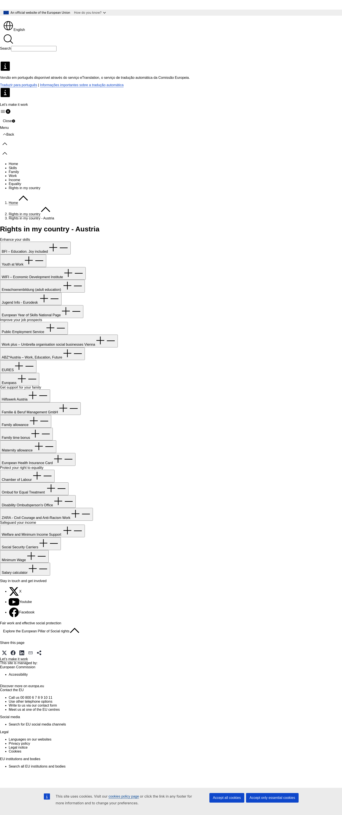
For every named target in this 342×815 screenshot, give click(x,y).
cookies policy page (123, 796)
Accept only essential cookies (272, 798)
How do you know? (90, 12)
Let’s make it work (14, 666)
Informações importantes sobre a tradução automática (81, 92)
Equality (15, 191)
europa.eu (36, 701)
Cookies (15, 766)
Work (13, 183)
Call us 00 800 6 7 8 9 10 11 (30, 712)
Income (14, 187)
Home (13, 171)
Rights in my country (24, 195)
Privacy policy (19, 758)
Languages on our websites (30, 754)
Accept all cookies (227, 798)
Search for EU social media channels (37, 739)
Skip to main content (19, 5)
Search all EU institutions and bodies (37, 781)
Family (14, 179)
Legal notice (18, 762)
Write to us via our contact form (33, 720)
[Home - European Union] (19, 21)
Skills (13, 175)
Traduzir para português (18, 92)
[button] (4, 660)
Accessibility (18, 682)
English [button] (14, 37)
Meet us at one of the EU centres (34, 724)
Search (5, 56)
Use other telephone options (30, 716)
